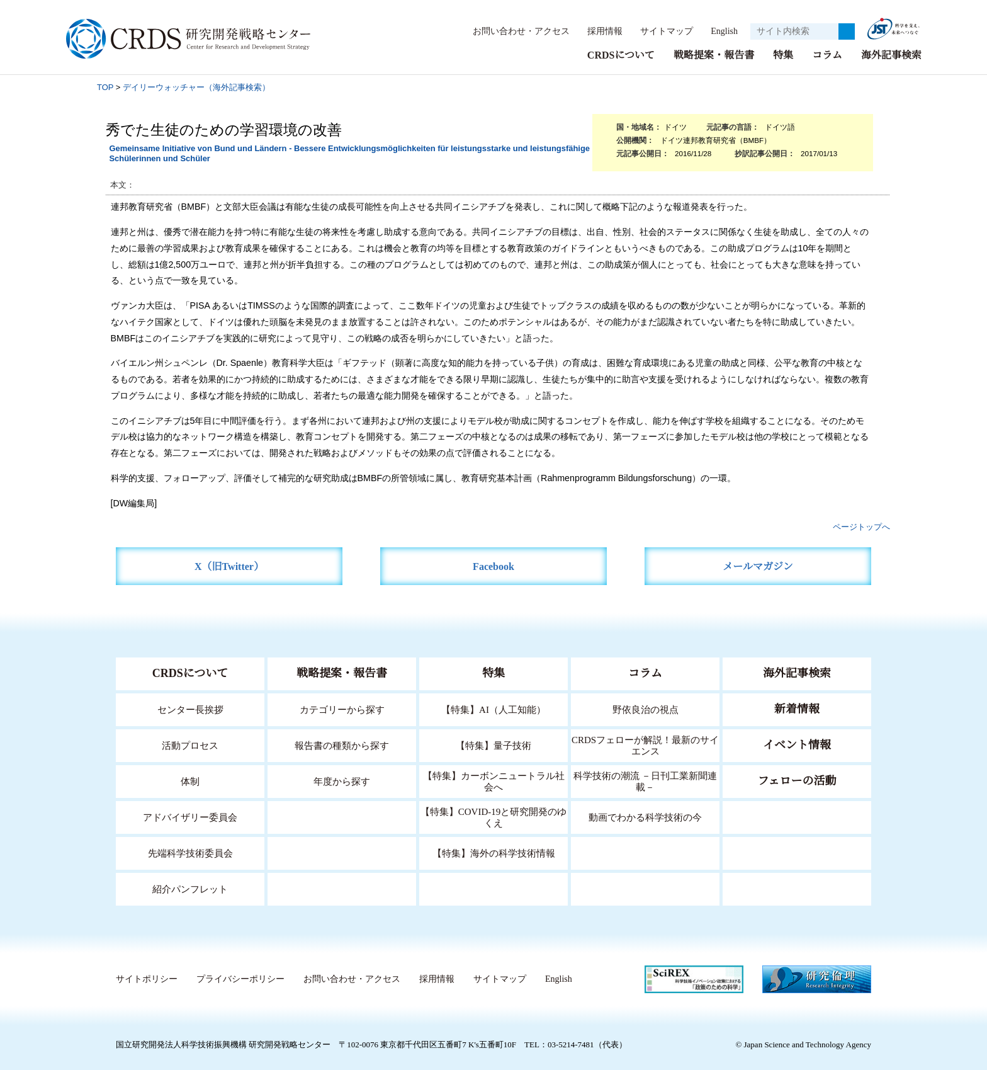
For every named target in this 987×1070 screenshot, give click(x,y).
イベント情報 (797, 744)
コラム (827, 54)
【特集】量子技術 (493, 744)
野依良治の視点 (645, 708)
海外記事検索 (891, 54)
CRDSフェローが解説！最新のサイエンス (645, 744)
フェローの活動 (797, 780)
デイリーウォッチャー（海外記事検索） (196, 86)
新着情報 (797, 708)
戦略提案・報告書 (714, 54)
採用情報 (598, 31)
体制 (190, 780)
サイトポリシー (146, 978)
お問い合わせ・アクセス (514, 31)
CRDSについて (620, 54)
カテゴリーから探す (342, 708)
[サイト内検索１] (794, 31)
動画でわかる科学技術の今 (645, 816)
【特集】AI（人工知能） (493, 708)
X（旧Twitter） (229, 566)
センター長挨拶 (190, 708)
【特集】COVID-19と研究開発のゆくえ (493, 816)
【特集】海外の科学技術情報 (493, 852)
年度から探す (341, 780)
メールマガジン (758, 566)
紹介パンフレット (190, 888)
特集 (783, 54)
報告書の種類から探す (342, 744)
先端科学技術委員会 (190, 852)
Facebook (494, 566)
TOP (105, 86)
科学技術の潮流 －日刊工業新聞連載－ (645, 780)
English (720, 31)
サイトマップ (659, 31)
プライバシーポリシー (240, 978)
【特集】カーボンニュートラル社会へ (494, 780)
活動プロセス (190, 744)
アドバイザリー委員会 (190, 816)
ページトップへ (861, 526)
